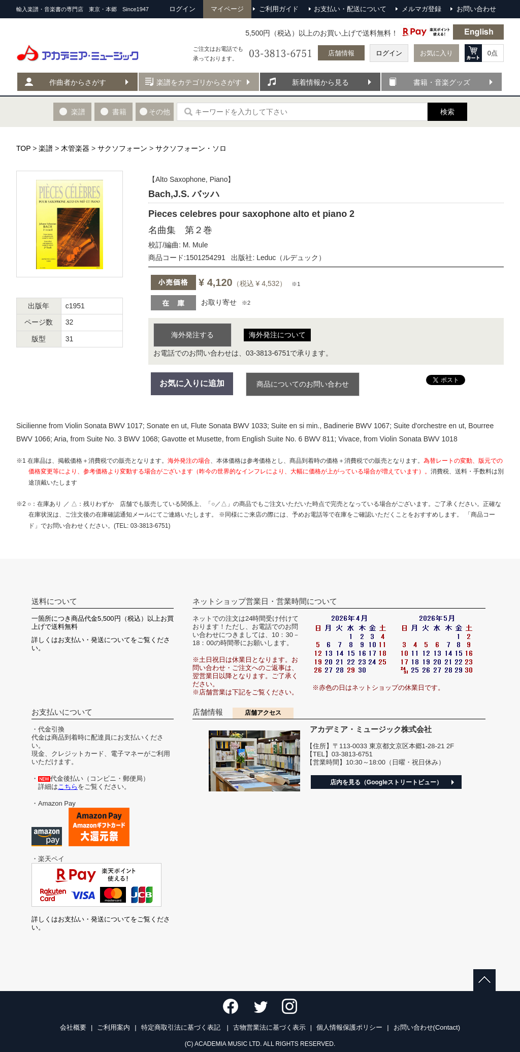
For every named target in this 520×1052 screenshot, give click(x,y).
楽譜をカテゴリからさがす (199, 82)
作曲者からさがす (77, 82)
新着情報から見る (320, 82)
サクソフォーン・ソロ (190, 148)
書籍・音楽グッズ (441, 82)
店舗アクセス (263, 712)
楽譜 (46, 148)
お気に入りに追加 (191, 383)
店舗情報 (341, 53)
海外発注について (277, 335)
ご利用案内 (113, 1027)
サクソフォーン (122, 148)
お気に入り (436, 53)
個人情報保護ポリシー (349, 1027)
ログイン (389, 53)
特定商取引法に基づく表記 (181, 1027)
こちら (68, 786)
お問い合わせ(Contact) (427, 1027)
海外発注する (192, 335)
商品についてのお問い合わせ (302, 384)
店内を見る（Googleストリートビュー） (386, 782)
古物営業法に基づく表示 (269, 1027)
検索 (447, 112)
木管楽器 (75, 148)
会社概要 (73, 1027)
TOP (23, 148)
